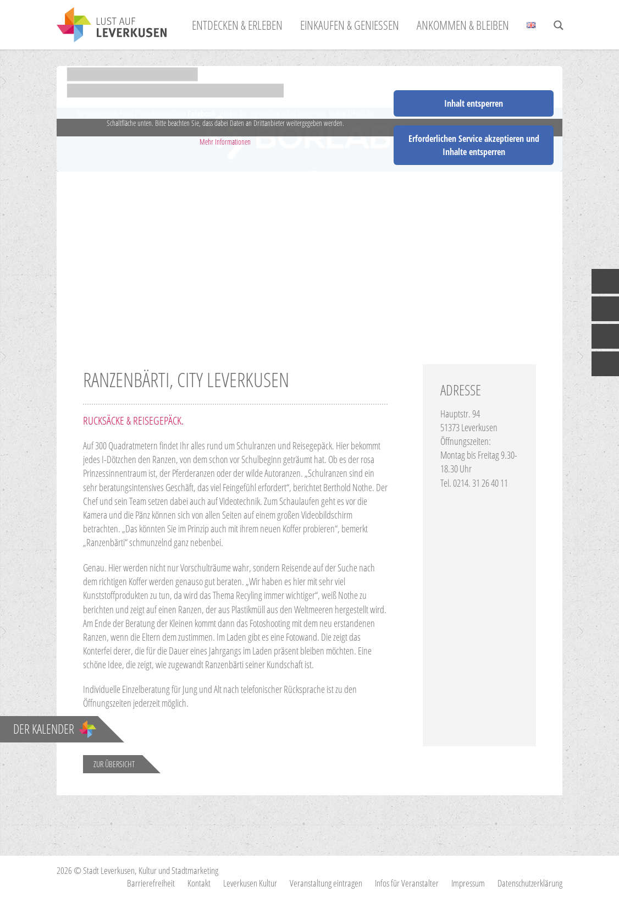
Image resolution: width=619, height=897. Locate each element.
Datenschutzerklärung (530, 883)
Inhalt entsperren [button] (473, 103)
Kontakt (199, 883)
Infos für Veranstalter (407, 883)
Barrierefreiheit (151, 883)
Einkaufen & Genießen (349, 24)
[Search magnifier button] (558, 25)
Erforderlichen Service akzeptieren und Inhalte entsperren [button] (473, 145)
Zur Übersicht (114, 763)
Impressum (468, 883)
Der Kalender (54, 729)
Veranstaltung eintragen (326, 883)
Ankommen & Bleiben (463, 24)
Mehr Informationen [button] (225, 142)
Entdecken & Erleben (237, 24)
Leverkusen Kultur (250, 883)
